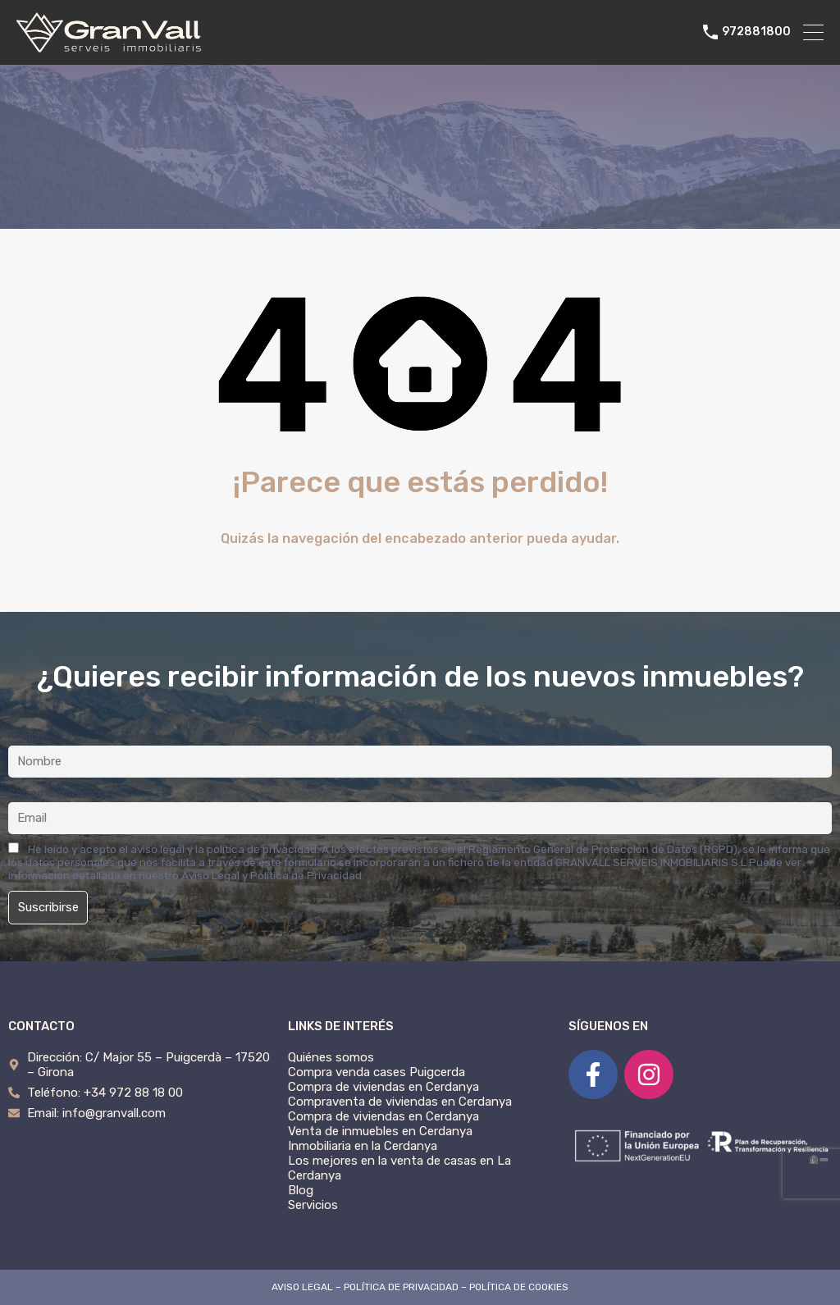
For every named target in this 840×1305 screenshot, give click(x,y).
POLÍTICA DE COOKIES (518, 1287)
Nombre (28, 735)
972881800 (756, 32)
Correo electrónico (56, 792)
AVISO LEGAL (302, 1287)
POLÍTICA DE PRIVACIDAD (401, 1287)
